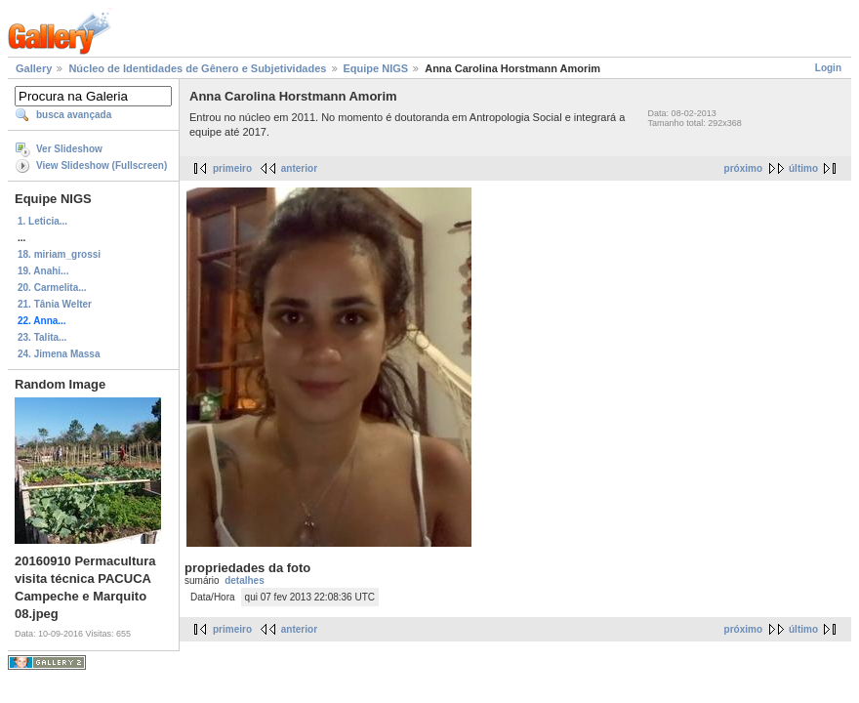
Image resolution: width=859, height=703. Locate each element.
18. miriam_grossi (59, 254)
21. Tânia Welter (55, 304)
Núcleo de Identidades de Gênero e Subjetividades (197, 68)
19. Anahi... (43, 271)
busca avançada (73, 114)
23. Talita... (42, 337)
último (803, 168)
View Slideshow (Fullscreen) (101, 165)
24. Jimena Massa (59, 354)
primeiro (232, 168)
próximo (743, 168)
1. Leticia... (42, 221)
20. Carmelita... (52, 287)
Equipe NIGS (376, 68)
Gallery (34, 68)
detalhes (245, 580)
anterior (299, 168)
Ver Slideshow (69, 149)
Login (828, 67)
